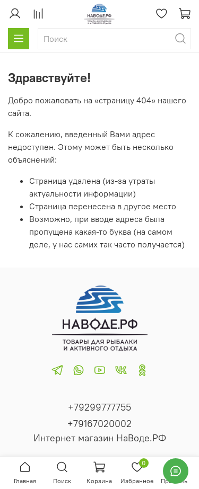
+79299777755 (99, 407)
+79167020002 (99, 423)
